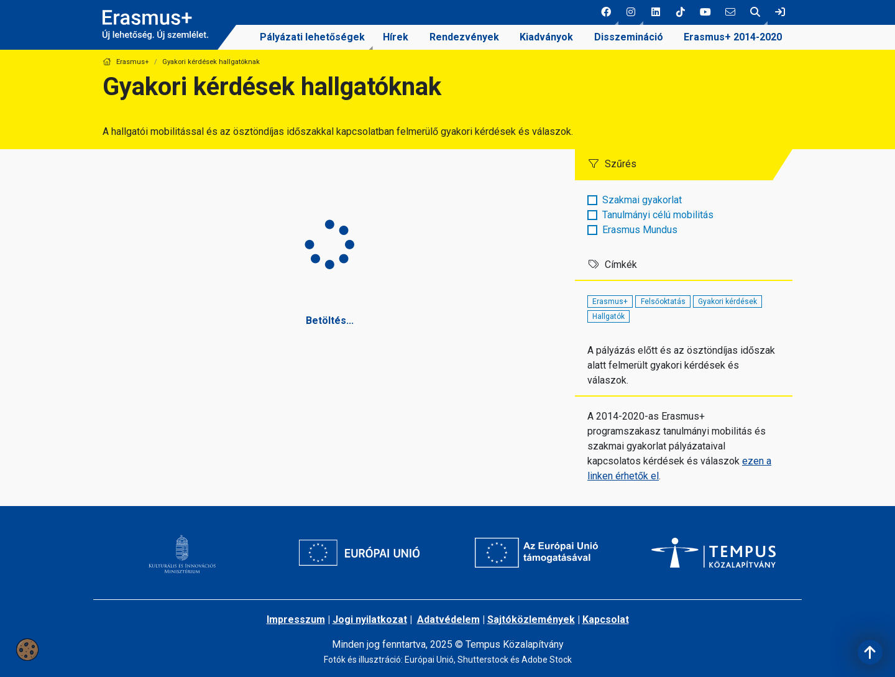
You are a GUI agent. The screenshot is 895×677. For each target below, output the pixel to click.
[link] (780, 12)
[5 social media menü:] (705, 12)
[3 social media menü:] (655, 12)
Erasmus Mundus (639, 230)
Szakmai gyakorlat (642, 200)
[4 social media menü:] (680, 12)
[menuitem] (312, 37)
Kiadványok (546, 37)
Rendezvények (464, 37)
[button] (606, 12)
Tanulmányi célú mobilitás (658, 215)
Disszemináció (628, 37)
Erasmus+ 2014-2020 (733, 37)
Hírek (395, 37)
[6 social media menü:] (730, 12)
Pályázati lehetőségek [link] (312, 37)
